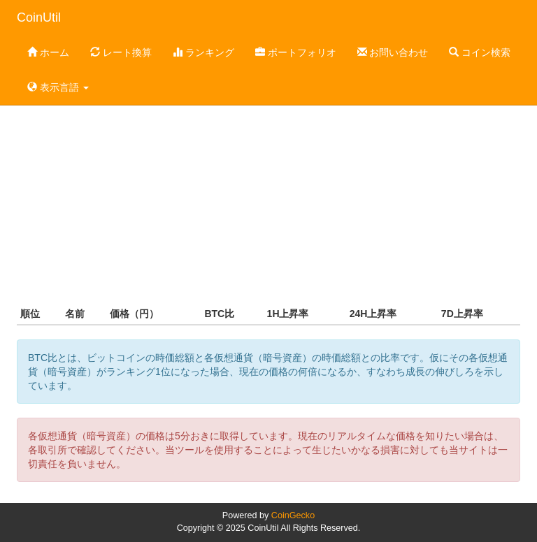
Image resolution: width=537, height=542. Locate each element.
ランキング (203, 52)
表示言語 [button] (58, 87)
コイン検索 (479, 52)
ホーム (48, 52)
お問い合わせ (393, 52)
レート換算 (121, 52)
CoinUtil (39, 17)
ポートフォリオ (295, 52)
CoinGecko (293, 515)
